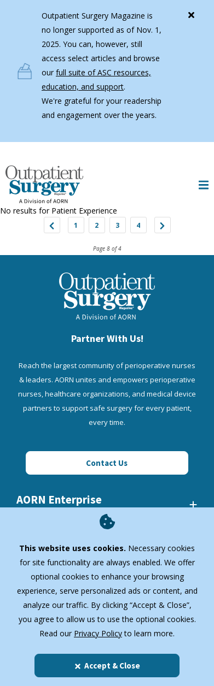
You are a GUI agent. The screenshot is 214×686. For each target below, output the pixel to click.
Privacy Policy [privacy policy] (98, 633)
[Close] (191, 12)
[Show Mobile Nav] (204, 184)
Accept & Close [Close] (107, 665)
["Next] (162, 225)
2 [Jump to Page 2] (97, 225)
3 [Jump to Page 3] (117, 225)
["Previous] (52, 225)
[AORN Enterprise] (107, 504)
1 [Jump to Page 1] (76, 225)
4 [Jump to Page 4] (138, 225)
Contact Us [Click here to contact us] (107, 463)
